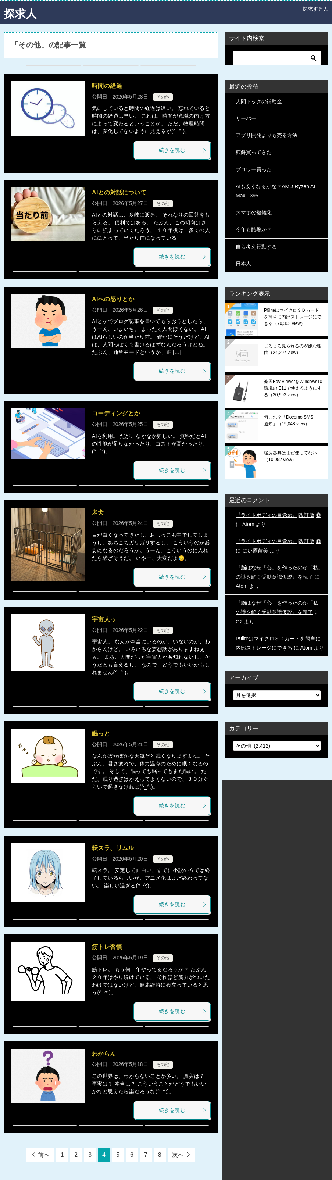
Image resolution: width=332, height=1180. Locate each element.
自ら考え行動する (256, 246)
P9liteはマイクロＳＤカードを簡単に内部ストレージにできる (292, 316)
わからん (104, 1053)
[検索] (277, 57)
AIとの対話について (119, 192)
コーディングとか (116, 413)
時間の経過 (107, 85)
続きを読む (183, 150)
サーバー (246, 118)
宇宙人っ (104, 619)
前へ (44, 1154)
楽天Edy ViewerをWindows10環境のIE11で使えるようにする (293, 388)
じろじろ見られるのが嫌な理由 (292, 349)
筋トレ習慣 (107, 947)
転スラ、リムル (113, 847)
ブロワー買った (254, 169)
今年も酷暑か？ (254, 229)
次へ (178, 1154)
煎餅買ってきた (254, 152)
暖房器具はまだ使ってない (290, 456)
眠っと (101, 733)
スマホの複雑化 (254, 212)
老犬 (98, 512)
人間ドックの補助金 (259, 101)
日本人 (243, 263)
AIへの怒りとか (113, 299)
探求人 (20, 12)
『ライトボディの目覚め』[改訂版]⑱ (278, 515)
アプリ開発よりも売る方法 (266, 135)
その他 (162, 96)
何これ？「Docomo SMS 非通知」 (291, 420)
